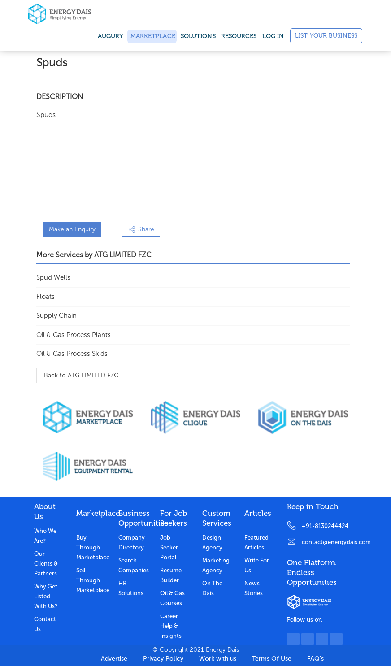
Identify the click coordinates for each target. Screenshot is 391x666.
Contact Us (45, 624)
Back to (80, 375)
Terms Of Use (271, 658)
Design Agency (212, 542)
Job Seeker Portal (169, 547)
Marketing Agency (216, 565)
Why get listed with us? (45, 596)
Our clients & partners (46, 563)
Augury (110, 36)
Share (140, 229)
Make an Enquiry (72, 229)
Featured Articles (256, 542)
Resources (239, 36)
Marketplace (152, 36)
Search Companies (132, 565)
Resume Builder (171, 575)
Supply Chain (56, 315)
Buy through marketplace (90, 547)
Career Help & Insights (171, 626)
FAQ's (315, 658)
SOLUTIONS (198, 36)
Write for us (256, 565)
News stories (253, 588)
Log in (273, 36)
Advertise (114, 658)
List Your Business (326, 35)
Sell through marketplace (90, 580)
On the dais (212, 588)
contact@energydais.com (333, 542)
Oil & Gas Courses (172, 598)
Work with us (217, 658)
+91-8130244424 (325, 526)
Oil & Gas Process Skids (72, 354)
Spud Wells (53, 277)
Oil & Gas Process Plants (73, 335)
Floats (45, 297)
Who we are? (45, 536)
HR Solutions (130, 588)
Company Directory (131, 542)
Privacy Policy (163, 658)
